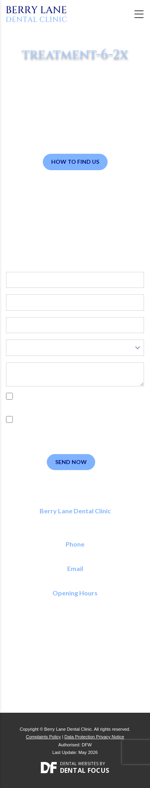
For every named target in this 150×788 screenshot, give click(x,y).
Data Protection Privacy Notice (94, 736)
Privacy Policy (91, 405)
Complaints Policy (43, 736)
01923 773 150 (75, 553)
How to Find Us (75, 161)
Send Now (71, 461)
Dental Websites (79, 763)
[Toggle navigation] (139, 14)
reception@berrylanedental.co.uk (75, 577)
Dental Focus (85, 770)
